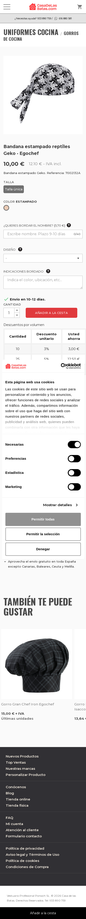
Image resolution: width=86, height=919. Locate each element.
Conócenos (16, 787)
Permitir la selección (43, 534)
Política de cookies (22, 860)
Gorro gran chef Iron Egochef (27, 704)
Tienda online (18, 799)
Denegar (43, 549)
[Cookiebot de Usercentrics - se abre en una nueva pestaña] (61, 366)
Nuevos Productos (22, 756)
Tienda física (17, 805)
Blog (10, 793)
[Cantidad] (8, 313)
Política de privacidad (25, 848)
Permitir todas (43, 519)
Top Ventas (16, 762)
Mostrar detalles (57, 505)
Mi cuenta (14, 824)
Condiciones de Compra (27, 867)
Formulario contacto (24, 836)
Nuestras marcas (20, 768)
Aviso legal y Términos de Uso (32, 854)
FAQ (9, 817)
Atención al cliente (22, 830)
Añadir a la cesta (51, 313)
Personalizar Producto (25, 775)
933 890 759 (58, 900)
